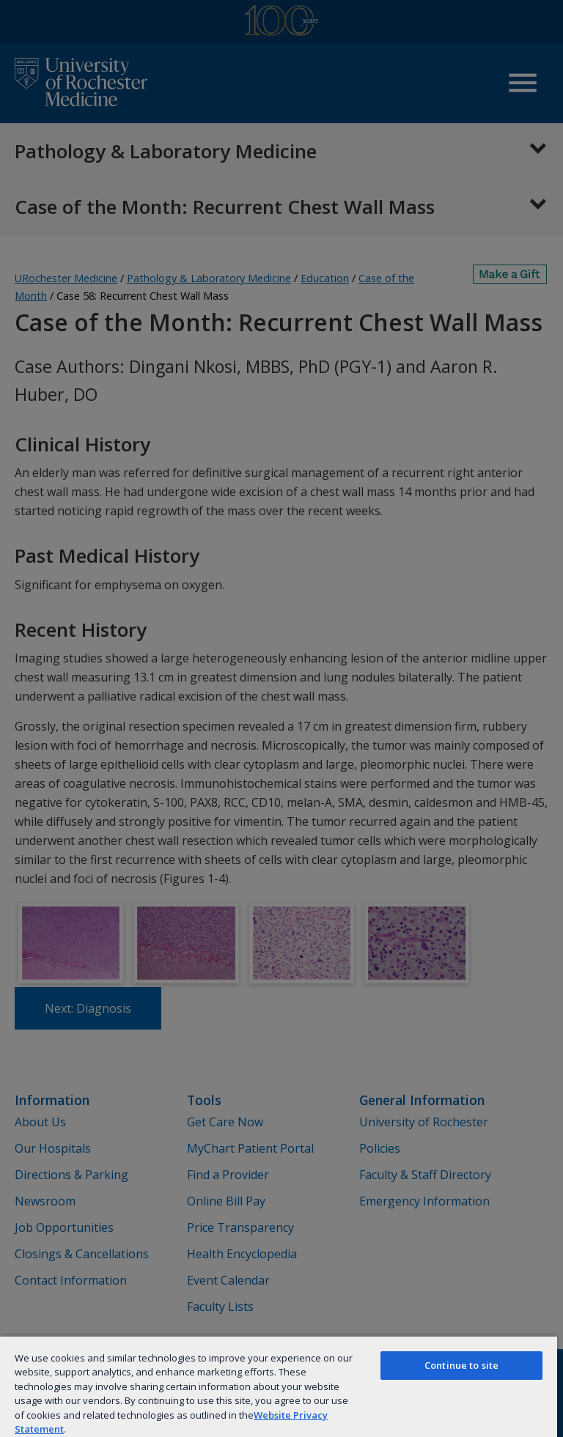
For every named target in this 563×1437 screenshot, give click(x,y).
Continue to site (461, 1365)
